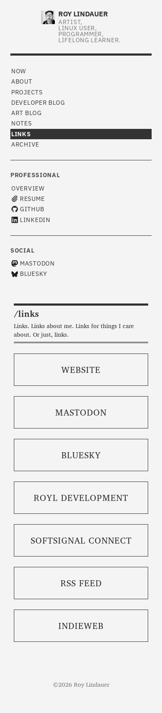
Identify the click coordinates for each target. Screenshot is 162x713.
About (21, 81)
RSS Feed (81, 582)
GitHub (27, 209)
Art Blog (26, 113)
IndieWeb (81, 625)
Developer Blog (38, 102)
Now (18, 71)
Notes (21, 123)
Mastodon (33, 263)
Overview (27, 188)
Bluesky (29, 274)
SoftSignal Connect (81, 540)
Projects (27, 92)
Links (21, 134)
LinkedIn (31, 220)
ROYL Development (81, 497)
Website (81, 369)
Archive (25, 144)
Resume (27, 199)
